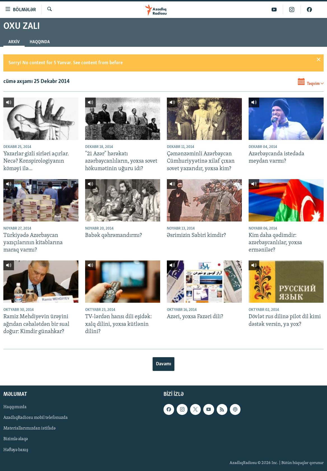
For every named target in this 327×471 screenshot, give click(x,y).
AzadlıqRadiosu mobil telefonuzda (35, 418)
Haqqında (40, 42)
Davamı (163, 364)
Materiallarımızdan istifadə (29, 428)
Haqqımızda (15, 407)
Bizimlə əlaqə (15, 439)
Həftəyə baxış (15, 450)
